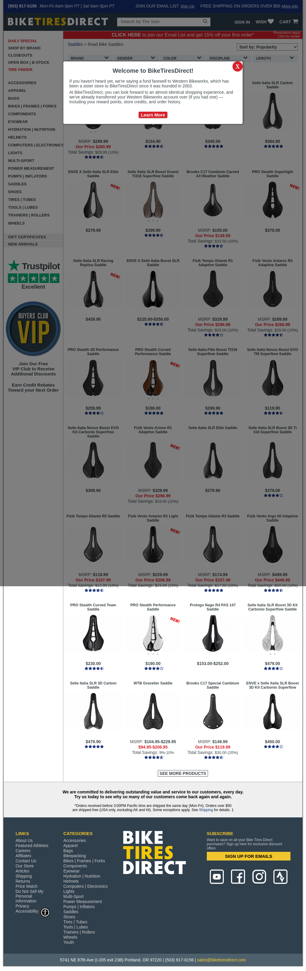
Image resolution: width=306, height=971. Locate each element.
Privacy (22, 906)
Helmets (71, 881)
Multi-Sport (73, 896)
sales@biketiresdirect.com (221, 960)
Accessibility (33, 911)
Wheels (70, 937)
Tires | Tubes (75, 922)
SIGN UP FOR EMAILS (248, 856)
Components (75, 866)
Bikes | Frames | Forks (84, 860)
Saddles (71, 911)
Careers (23, 850)
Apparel (70, 845)
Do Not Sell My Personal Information (29, 896)
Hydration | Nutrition (81, 876)
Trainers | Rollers (79, 932)
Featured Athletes (32, 845)
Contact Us (26, 860)
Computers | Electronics (85, 886)
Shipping (206, 810)
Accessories (74, 840)
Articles (22, 871)
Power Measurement (82, 901)
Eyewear (71, 871)
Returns (23, 881)
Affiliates (23, 855)
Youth (68, 942)
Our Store (25, 866)
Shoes (69, 916)
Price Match (27, 886)
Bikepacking (74, 855)
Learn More (153, 114)
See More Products (183, 773)
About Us (24, 840)
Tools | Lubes (75, 927)
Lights (68, 891)
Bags (68, 850)
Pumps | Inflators (79, 906)
